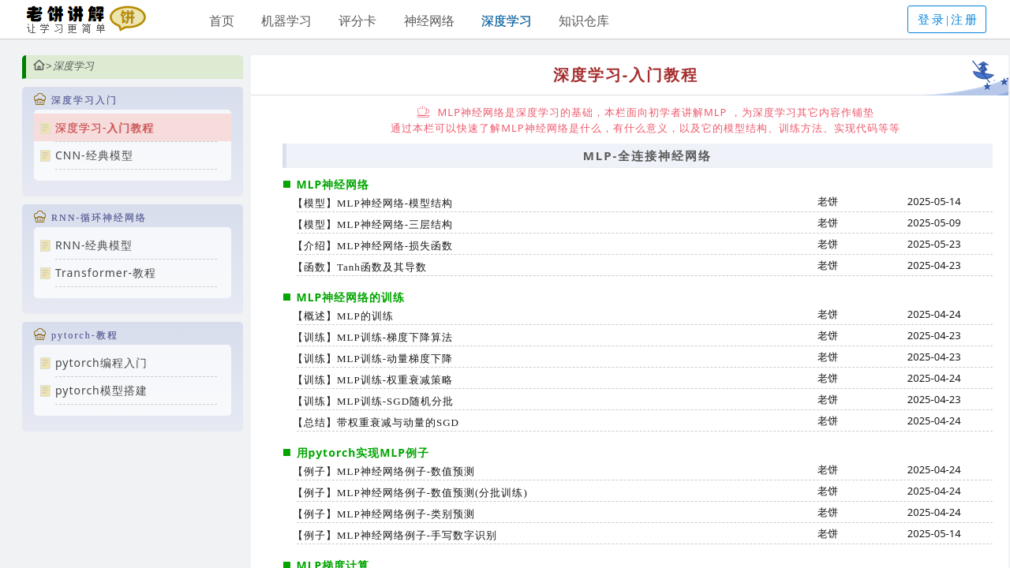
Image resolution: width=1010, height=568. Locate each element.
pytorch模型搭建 (101, 390)
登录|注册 (948, 19)
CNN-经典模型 (94, 155)
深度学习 (506, 20)
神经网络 (429, 20)
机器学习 (286, 20)
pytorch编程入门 (101, 362)
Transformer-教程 (105, 272)
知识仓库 (584, 20)
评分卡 (357, 20)
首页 (221, 20)
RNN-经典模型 (94, 244)
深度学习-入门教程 (105, 127)
